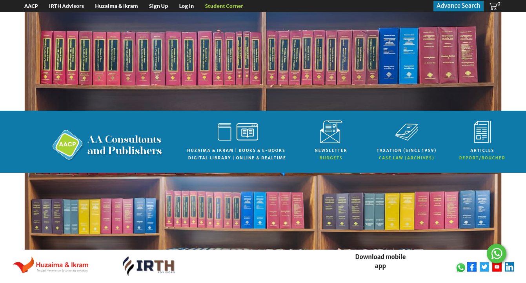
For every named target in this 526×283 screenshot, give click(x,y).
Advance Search (458, 5)
